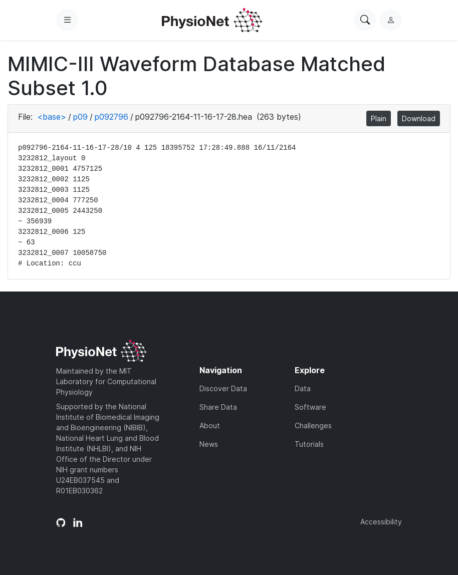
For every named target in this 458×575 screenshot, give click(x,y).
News (208, 444)
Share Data (218, 407)
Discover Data (223, 388)
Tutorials (309, 444)
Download (418, 118)
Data (303, 388)
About (209, 425)
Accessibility (381, 521)
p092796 (111, 117)
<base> (51, 117)
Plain (378, 118)
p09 (80, 117)
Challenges (313, 425)
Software (310, 407)
